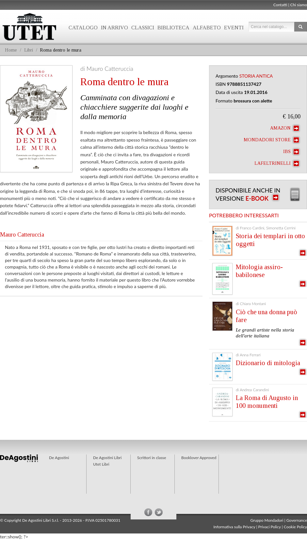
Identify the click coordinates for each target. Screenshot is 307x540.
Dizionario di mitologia (268, 362)
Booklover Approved (198, 457)
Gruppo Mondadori (266, 520)
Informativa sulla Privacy (234, 526)
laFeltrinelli (276, 163)
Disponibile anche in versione (248, 194)
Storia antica (256, 76)
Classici (142, 27)
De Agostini (59, 457)
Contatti (280, 4)
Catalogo (83, 27)
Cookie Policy (295, 526)
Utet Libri (101, 464)
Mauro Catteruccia (22, 235)
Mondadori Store (271, 140)
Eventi (234, 27)
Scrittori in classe (151, 457)
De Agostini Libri (107, 457)
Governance (296, 520)
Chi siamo (298, 4)
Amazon (284, 128)
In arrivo (114, 27)
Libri (28, 50)
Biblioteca (173, 27)
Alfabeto (207, 27)
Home (11, 50)
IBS (291, 152)
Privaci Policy (269, 526)
